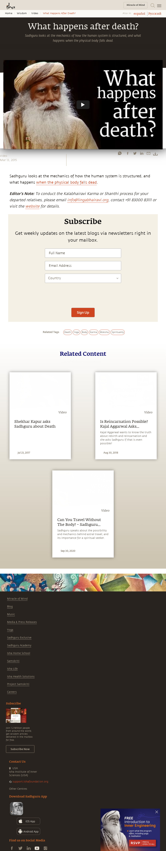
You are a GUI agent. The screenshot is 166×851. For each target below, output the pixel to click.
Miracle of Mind (17, 598)
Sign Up (83, 312)
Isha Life (12, 668)
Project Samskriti (18, 684)
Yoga (10, 629)
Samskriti (13, 661)
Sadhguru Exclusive (19, 637)
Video (34, 13)
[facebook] (127, 153)
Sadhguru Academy (19, 645)
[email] (148, 153)
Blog (10, 606)
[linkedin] (141, 153)
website (32, 206)
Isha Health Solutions (21, 676)
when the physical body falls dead (66, 182)
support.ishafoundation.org (30, 781)
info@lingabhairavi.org (87, 200)
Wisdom (22, 13)
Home (8, 13)
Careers (12, 692)
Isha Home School (18, 653)
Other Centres (18, 788)
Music (11, 614)
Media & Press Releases (22, 622)
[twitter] (134, 153)
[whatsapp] (119, 153)
